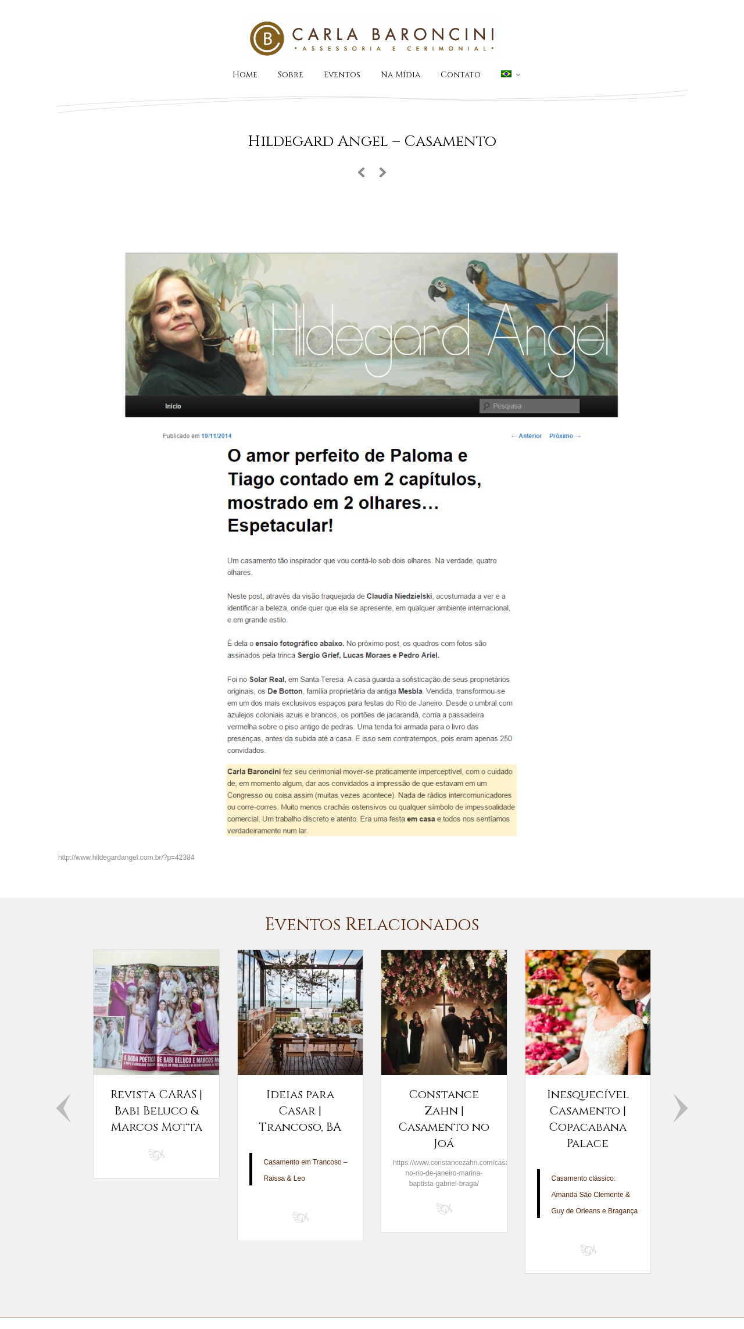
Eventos (342, 74)
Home (245, 74)
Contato (461, 74)
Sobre (290, 74)
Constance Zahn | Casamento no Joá (443, 1119)
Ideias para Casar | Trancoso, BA (300, 1111)
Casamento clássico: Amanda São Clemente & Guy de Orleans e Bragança (595, 1194)
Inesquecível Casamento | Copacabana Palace (588, 1119)
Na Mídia (400, 74)
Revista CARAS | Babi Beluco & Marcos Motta (156, 1111)
